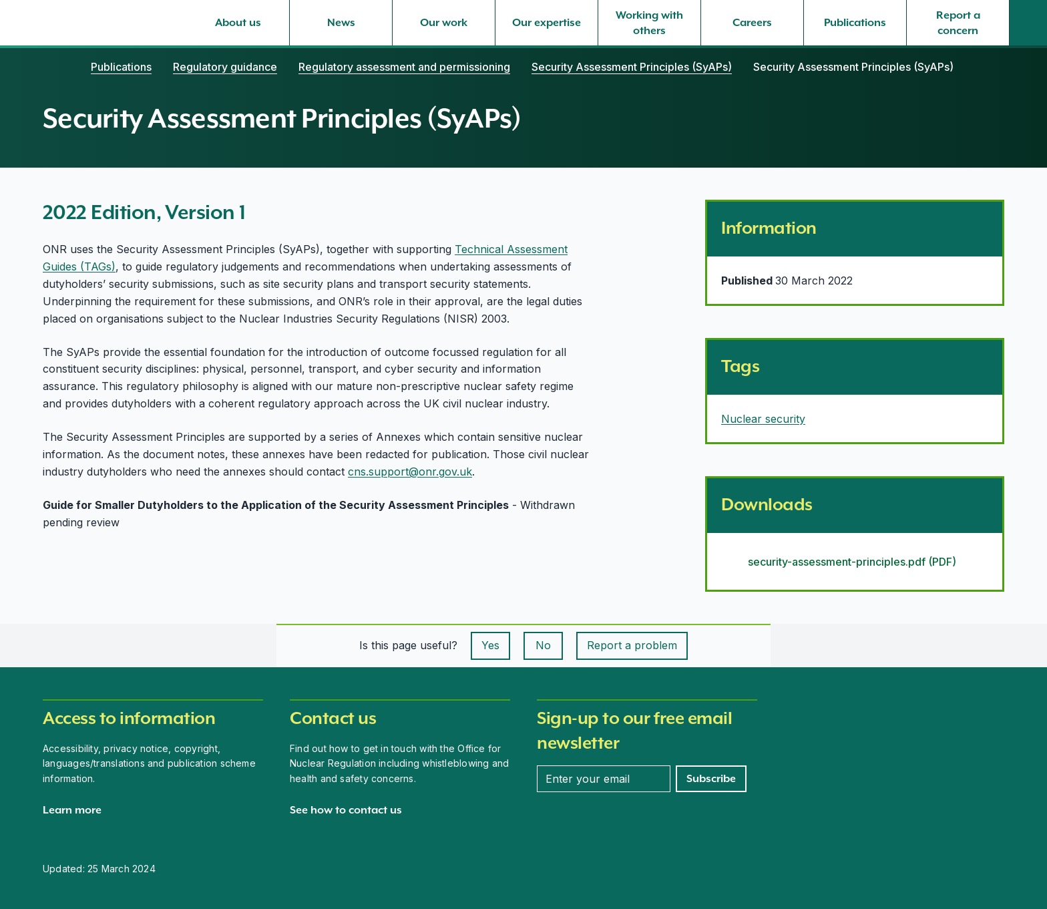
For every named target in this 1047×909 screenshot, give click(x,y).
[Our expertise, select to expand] (546, 22)
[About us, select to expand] (238, 22)
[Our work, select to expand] (444, 22)
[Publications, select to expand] (855, 22)
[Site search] (1028, 22)
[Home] (56, 66)
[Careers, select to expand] (752, 22)
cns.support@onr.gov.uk (410, 471)
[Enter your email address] (603, 778)
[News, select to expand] (341, 22)
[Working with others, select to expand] (649, 22)
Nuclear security (763, 418)
